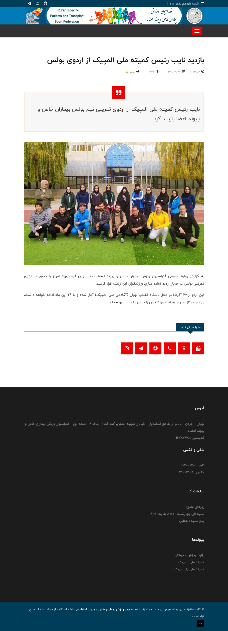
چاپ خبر (130, 71)
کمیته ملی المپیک (191, 562)
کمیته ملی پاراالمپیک (189, 569)
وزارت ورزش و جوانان (189, 555)
